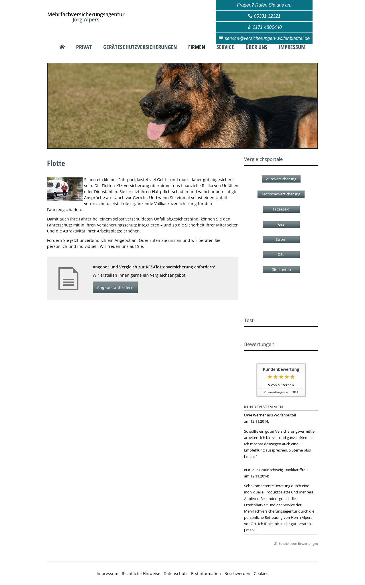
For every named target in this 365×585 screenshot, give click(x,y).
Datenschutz (176, 573)
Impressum (107, 573)
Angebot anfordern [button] (115, 287)
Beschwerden (237, 573)
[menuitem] (62, 47)
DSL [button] (281, 254)
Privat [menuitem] (84, 47)
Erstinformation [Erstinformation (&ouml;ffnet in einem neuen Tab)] (206, 573)
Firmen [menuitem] (196, 47)
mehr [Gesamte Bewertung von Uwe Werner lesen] (250, 456)
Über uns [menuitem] (256, 47)
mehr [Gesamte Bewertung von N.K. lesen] (250, 530)
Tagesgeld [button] (281, 209)
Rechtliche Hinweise (141, 573)
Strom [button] (281, 239)
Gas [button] (281, 224)
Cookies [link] (261, 573)
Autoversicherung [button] (281, 178)
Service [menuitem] (225, 47)
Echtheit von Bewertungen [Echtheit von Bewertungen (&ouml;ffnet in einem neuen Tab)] (298, 543)
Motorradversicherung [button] (281, 194)
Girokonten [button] (281, 269)
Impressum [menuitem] (292, 47)
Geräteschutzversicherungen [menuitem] (140, 47)
